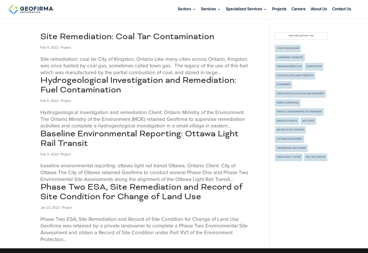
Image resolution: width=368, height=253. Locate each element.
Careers (298, 9)
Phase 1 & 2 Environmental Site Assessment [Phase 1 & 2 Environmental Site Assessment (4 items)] (299, 112)
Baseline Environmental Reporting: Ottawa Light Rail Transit (139, 139)
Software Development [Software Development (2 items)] (289, 139)
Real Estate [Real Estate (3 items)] (308, 121)
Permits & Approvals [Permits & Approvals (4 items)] (288, 103)
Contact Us (341, 9)
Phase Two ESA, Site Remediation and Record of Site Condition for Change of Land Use (141, 192)
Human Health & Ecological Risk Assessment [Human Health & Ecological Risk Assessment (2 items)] (300, 94)
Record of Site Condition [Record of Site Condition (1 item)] (290, 130)
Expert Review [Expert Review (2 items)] (314, 66)
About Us (319, 9)
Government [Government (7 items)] (283, 85)
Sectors (184, 9)
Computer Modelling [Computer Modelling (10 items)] (288, 48)
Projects (279, 9)
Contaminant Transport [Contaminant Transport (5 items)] (290, 58)
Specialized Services (244, 9)
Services (208, 9)
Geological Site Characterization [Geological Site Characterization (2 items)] (295, 76)
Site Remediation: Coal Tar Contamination (127, 37)
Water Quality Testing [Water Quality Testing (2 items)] (289, 157)
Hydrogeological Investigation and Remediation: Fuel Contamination (138, 85)
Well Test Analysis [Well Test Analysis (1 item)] (316, 157)
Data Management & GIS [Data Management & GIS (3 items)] (289, 66)
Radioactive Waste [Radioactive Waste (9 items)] (287, 121)
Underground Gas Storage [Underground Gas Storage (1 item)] (291, 148)
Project (66, 47)
